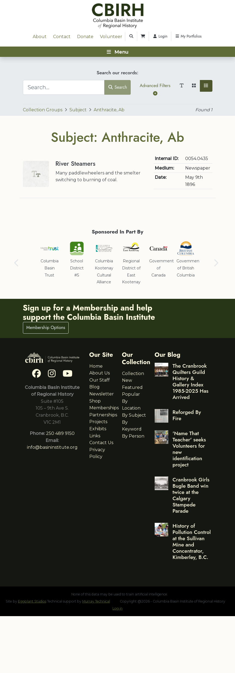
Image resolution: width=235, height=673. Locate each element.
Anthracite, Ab (109, 109)
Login (159, 36)
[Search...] (64, 87)
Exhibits (97, 428)
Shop (95, 401)
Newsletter (101, 394)
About (40, 36)
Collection (133, 373)
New (127, 380)
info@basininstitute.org (52, 447)
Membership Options (45, 327)
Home (96, 366)
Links (94, 435)
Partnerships (103, 414)
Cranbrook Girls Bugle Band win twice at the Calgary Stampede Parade (191, 495)
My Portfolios (188, 36)
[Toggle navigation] (117, 52)
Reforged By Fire (187, 415)
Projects (98, 421)
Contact (62, 36)
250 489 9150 (60, 433)
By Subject (134, 415)
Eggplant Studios (32, 601)
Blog (94, 386)
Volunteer (111, 36)
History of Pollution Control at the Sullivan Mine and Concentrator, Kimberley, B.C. (192, 541)
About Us (99, 373)
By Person (133, 436)
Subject (78, 109)
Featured (132, 387)
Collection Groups (42, 109)
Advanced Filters (155, 89)
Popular (131, 394)
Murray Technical (96, 601)
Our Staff (99, 380)
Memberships (104, 407)
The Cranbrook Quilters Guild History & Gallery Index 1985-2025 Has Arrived (191, 381)
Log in (117, 608)
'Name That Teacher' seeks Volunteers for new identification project (189, 448)
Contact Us (101, 442)
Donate (85, 36)
